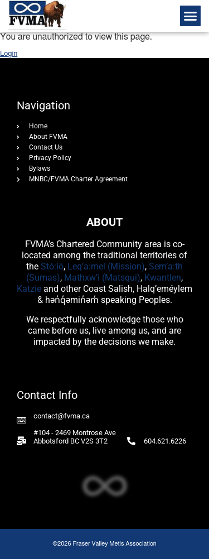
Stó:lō (52, 266)
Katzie (29, 288)
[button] (190, 16)
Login (8, 53)
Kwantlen (162, 277)
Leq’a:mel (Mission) (106, 266)
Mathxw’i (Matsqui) (102, 277)
